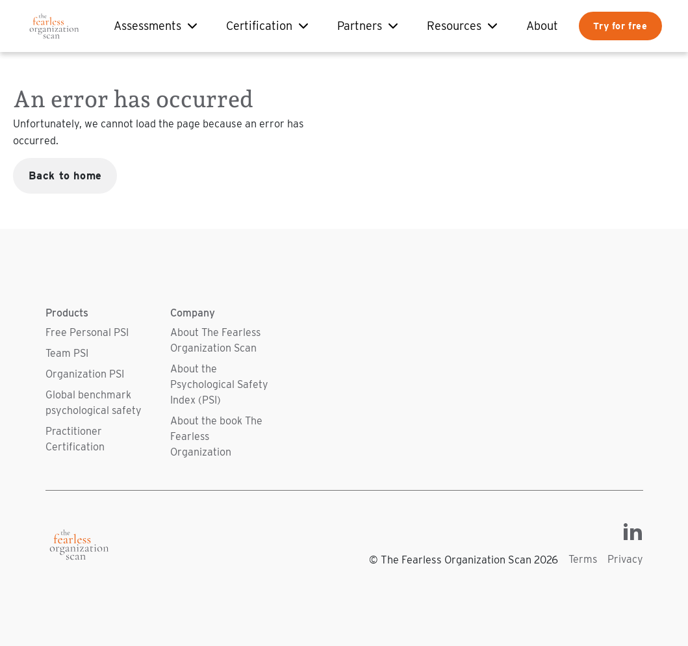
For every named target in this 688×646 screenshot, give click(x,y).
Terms (582, 559)
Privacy (625, 559)
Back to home (65, 175)
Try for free (620, 25)
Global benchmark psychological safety (93, 403)
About (542, 25)
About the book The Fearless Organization (216, 436)
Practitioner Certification (75, 439)
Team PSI (66, 353)
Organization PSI (84, 374)
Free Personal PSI (87, 332)
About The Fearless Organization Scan (215, 340)
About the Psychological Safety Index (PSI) (219, 384)
